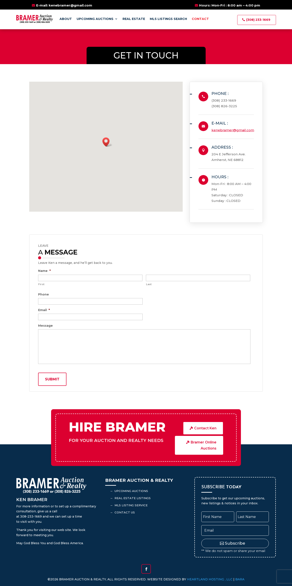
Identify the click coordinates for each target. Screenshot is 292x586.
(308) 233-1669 (258, 20)
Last (149, 284)
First (41, 284)
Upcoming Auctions (95, 19)
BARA (239, 579)
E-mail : (219, 123)
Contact (200, 19)
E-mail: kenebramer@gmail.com (64, 5)
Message (45, 326)
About (66, 19)
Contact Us (125, 512)
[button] (107, 142)
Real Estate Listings (133, 498)
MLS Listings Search (168, 19)
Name (44, 271)
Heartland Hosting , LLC (209, 579)
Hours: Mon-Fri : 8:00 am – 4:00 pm (229, 5)
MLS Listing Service (131, 505)
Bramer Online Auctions (203, 445)
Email (44, 310)
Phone (43, 294)
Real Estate (134, 19)
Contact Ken (205, 428)
